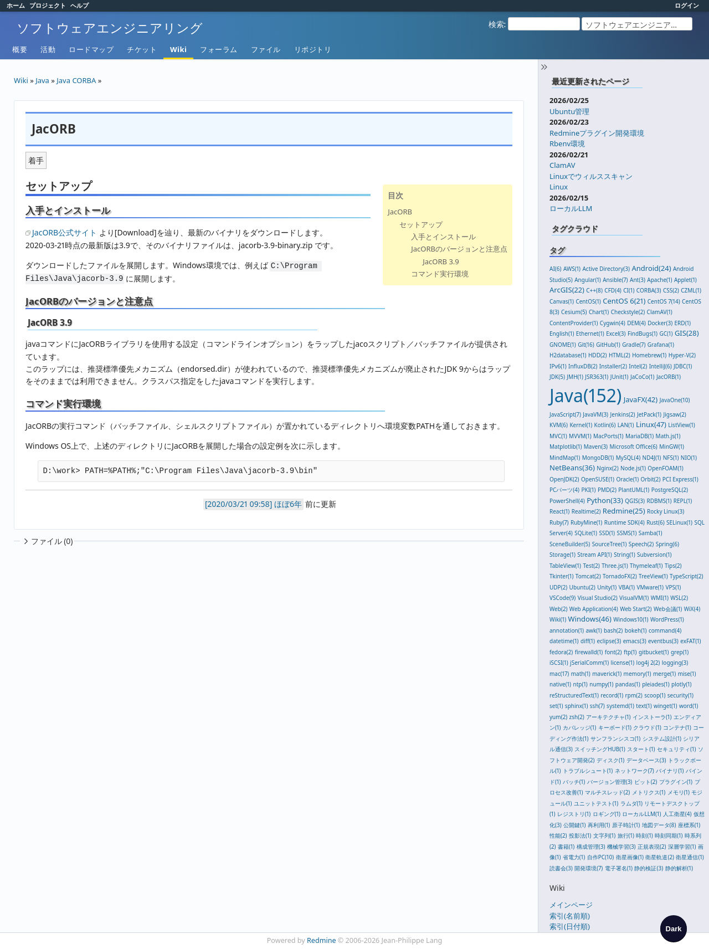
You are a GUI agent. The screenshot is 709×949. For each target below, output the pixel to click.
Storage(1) (562, 554)
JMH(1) (575, 377)
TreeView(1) (653, 576)
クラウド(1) (647, 727)
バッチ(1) (574, 782)
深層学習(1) (682, 846)
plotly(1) (681, 684)
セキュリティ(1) (676, 749)
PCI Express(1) (680, 479)
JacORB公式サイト (64, 232)
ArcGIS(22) (566, 290)
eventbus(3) (663, 641)
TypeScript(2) (686, 576)
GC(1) (666, 333)
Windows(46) (590, 619)
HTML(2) (619, 355)
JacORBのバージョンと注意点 (459, 249)
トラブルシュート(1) (588, 770)
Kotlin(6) (605, 425)
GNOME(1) (562, 344)
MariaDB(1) (639, 436)
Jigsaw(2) (675, 414)
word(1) (688, 706)
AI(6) (555, 269)
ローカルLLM (570, 208)
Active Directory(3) (606, 269)
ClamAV (562, 165)
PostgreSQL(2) (669, 490)
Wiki (178, 49)
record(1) (611, 695)
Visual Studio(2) (598, 598)
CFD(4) (612, 290)
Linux (558, 187)
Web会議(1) (668, 609)
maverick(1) (606, 674)
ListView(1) (681, 425)
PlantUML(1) (633, 490)
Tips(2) (673, 566)
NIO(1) (689, 457)
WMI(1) (660, 598)
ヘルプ (79, 5)
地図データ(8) (659, 825)
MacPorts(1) (608, 436)
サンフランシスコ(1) (615, 738)
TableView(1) (565, 566)
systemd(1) (620, 706)
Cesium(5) (574, 312)
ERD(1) (683, 323)
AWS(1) (571, 269)
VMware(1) (650, 587)
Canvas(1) (561, 301)
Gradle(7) (633, 344)
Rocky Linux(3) (665, 511)
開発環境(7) (588, 868)
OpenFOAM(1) (665, 468)
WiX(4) (692, 609)
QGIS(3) (635, 501)
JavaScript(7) (565, 414)
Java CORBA (76, 80)
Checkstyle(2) (628, 312)
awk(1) (593, 630)
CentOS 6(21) (624, 301)
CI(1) (628, 290)
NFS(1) (671, 457)
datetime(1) (564, 641)
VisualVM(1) (634, 598)
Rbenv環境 (567, 143)
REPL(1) (683, 501)
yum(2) (558, 717)
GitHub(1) (608, 344)
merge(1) (664, 674)
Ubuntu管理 (569, 111)
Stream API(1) (594, 554)
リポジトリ (313, 49)
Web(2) (558, 609)
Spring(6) (667, 544)
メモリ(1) (678, 792)
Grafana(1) (661, 344)
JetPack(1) (649, 414)
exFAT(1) (690, 641)
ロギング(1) (606, 814)
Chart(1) (599, 312)
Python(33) (605, 500)
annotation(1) (566, 630)
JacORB (400, 212)
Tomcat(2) (588, 576)
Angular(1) (587, 280)
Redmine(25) (624, 511)
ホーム (16, 5)
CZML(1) (691, 290)
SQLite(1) (585, 533)
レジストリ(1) (573, 814)
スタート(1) (641, 749)
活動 (47, 49)
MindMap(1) (564, 457)
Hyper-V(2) (682, 355)
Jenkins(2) (622, 414)
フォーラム (219, 49)
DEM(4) (636, 323)
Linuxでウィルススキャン (591, 176)
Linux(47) (651, 424)
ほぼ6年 (288, 504)
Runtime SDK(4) (624, 522)
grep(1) (680, 652)
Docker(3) (660, 323)
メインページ (571, 905)
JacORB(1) (668, 377)
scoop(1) (654, 695)
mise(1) (687, 674)
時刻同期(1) (668, 835)
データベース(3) (646, 760)
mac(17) (559, 674)
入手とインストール (443, 237)
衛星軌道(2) (659, 857)
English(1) (561, 333)
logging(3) (675, 662)
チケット (142, 49)
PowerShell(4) (567, 501)
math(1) (580, 674)
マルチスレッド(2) (607, 792)
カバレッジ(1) (579, 727)
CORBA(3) (648, 290)
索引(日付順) (569, 926)
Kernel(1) (580, 425)
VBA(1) (627, 587)
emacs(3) (634, 641)
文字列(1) (604, 835)
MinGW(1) (671, 446)
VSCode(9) (562, 598)
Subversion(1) (654, 554)
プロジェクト (47, 5)
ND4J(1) (652, 457)
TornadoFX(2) (620, 576)
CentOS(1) (588, 301)
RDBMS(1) (658, 501)
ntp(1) (580, 684)
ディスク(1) (610, 760)
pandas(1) (627, 684)
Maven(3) (596, 446)
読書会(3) (561, 868)
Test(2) (591, 566)
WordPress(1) (667, 619)
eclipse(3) (609, 641)
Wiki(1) (557, 619)
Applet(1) (685, 280)
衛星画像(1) (630, 857)
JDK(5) (557, 377)
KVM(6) (558, 425)
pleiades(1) (656, 684)
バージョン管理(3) (610, 782)
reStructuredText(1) (574, 695)
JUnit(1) (619, 377)
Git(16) (586, 344)
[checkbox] (673, 928)
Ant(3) (637, 280)
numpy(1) (601, 684)
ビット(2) (645, 782)
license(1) (623, 662)
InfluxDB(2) (582, 366)
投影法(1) (580, 835)
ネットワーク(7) (634, 770)
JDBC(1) (683, 366)
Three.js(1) (615, 566)
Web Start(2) (636, 609)
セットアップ (421, 224)
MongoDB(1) (598, 457)
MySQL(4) (628, 457)
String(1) (624, 554)
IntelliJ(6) (660, 366)
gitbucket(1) (654, 652)
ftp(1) (630, 652)
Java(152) (585, 395)
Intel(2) (638, 366)
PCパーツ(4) (564, 490)
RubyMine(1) (586, 522)
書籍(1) (566, 846)
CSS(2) (671, 290)
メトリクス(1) (648, 792)
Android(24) (651, 268)
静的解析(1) (679, 868)
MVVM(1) (580, 436)
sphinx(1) (576, 706)
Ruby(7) (559, 522)
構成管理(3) (591, 846)
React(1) (559, 511)
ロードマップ (91, 49)
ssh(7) (597, 706)
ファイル (266, 49)
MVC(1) (558, 436)
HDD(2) (597, 355)
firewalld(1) (589, 652)
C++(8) (594, 290)
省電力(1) (574, 857)
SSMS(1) (627, 533)
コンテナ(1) (677, 727)
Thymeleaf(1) (646, 566)
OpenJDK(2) (564, 479)
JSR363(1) (596, 377)
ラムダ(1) (631, 803)
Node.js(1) (633, 468)
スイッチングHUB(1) (599, 749)
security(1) (680, 695)
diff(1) (587, 641)
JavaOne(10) (675, 400)
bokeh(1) (636, 630)
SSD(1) (607, 533)
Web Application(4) (593, 609)
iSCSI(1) (558, 662)
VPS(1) (673, 587)
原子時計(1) (626, 825)
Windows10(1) (630, 619)
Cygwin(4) (612, 323)
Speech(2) (641, 544)
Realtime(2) (586, 511)
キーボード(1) (614, 727)
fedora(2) (561, 652)
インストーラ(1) (652, 717)
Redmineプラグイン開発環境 (596, 133)
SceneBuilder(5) (569, 544)
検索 (496, 24)
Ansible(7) (615, 280)
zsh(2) (576, 717)
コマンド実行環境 (440, 274)
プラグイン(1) (675, 782)
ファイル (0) (47, 541)
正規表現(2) (652, 846)
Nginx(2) (607, 468)
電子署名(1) (619, 868)
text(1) (643, 706)
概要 (19, 49)
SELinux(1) (679, 522)
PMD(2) (607, 490)
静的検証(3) (648, 868)
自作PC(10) (600, 857)
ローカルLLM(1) (641, 814)
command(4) (665, 630)
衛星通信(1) (689, 857)
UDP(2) (558, 587)
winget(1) (665, 706)
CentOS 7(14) (664, 301)
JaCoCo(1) (642, 377)
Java (42, 80)
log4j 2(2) (648, 662)
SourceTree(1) (609, 544)
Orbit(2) (651, 479)
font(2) (613, 652)
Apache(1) (659, 280)
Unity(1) (606, 587)
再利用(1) (599, 825)
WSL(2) (679, 598)
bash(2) (613, 630)
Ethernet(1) (590, 333)
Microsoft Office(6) (633, 446)
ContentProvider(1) (573, 323)
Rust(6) (655, 522)
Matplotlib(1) (565, 446)
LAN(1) (626, 425)
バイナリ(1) (670, 770)
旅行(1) (626, 835)
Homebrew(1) (649, 355)
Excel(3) (615, 333)
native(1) (560, 684)
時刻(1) (644, 835)
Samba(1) (650, 533)
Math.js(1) (668, 436)
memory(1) (637, 674)
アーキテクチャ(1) (608, 717)
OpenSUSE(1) (597, 479)
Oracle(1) (627, 479)
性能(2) (558, 835)
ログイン (687, 5)
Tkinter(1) (561, 576)
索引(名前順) (569, 916)
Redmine (321, 940)
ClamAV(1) (659, 312)
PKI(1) (588, 490)
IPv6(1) (558, 366)
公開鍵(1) (574, 825)
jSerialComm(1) (589, 662)
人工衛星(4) (677, 814)
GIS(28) (687, 333)
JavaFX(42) (641, 399)
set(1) (556, 706)
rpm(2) (634, 695)
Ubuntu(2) (582, 587)
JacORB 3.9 (441, 261)
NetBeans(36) (572, 468)
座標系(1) (689, 825)
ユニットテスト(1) (596, 803)
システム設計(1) (662, 738)
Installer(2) (613, 366)
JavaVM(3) (595, 414)
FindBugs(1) (642, 333)
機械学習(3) (621, 846)
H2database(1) (568, 355)
